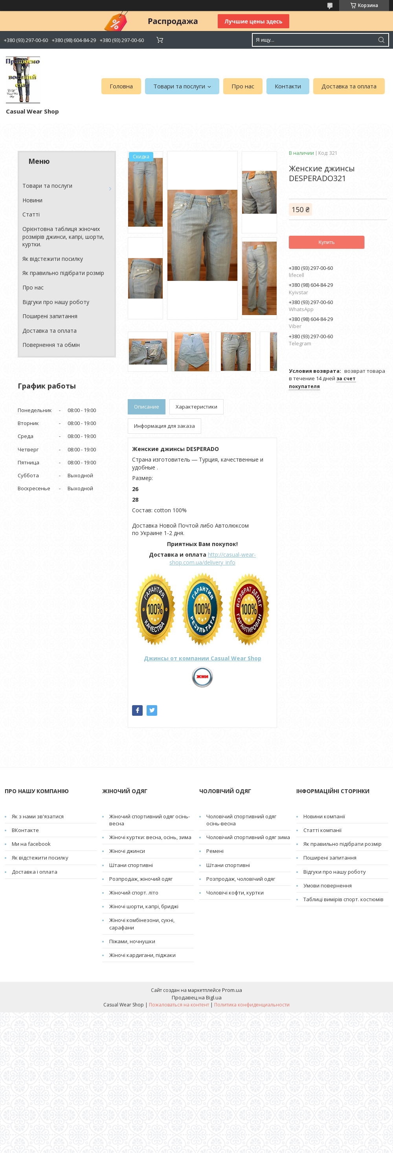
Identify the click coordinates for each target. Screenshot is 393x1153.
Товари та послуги (179, 86)
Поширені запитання (49, 316)
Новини (32, 200)
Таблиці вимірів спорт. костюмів (343, 899)
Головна (121, 86)
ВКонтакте (25, 830)
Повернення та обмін (51, 344)
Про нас (242, 86)
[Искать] (381, 40)
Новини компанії (324, 816)
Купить (326, 242)
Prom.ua (232, 990)
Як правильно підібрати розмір (63, 273)
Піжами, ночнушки (132, 941)
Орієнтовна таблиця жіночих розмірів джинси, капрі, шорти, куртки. (63, 236)
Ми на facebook (31, 843)
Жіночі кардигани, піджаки (142, 955)
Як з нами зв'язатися (38, 816)
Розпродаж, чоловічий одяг (240, 878)
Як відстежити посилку (52, 258)
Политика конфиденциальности (252, 1004)
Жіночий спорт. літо (133, 892)
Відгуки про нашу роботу (55, 302)
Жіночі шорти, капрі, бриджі (143, 906)
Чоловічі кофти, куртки (235, 892)
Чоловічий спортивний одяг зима (248, 837)
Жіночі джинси (127, 850)
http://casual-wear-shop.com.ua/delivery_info (212, 558)
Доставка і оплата (34, 871)
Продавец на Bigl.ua (197, 997)
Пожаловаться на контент (179, 1004)
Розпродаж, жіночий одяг (141, 878)
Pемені (215, 850)
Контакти (288, 86)
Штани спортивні (131, 865)
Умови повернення (327, 885)
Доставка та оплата (348, 86)
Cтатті (31, 214)
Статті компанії (322, 830)
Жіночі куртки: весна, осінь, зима (150, 837)
